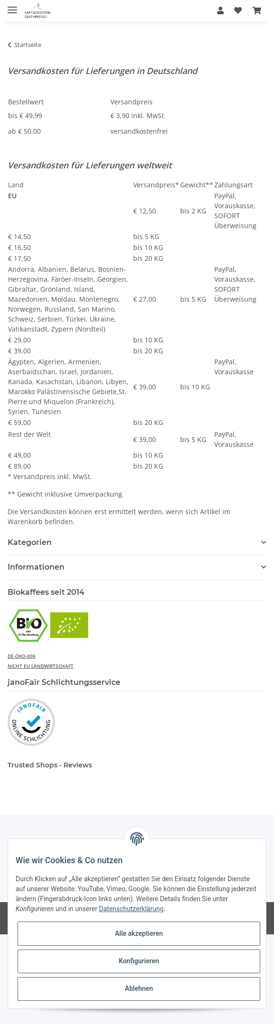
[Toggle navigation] (12, 6)
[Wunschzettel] (238, 10)
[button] (220, 10)
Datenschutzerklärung (131, 909)
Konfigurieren (139, 961)
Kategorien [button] (30, 542)
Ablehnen (139, 988)
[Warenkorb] (256, 10)
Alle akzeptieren (139, 933)
